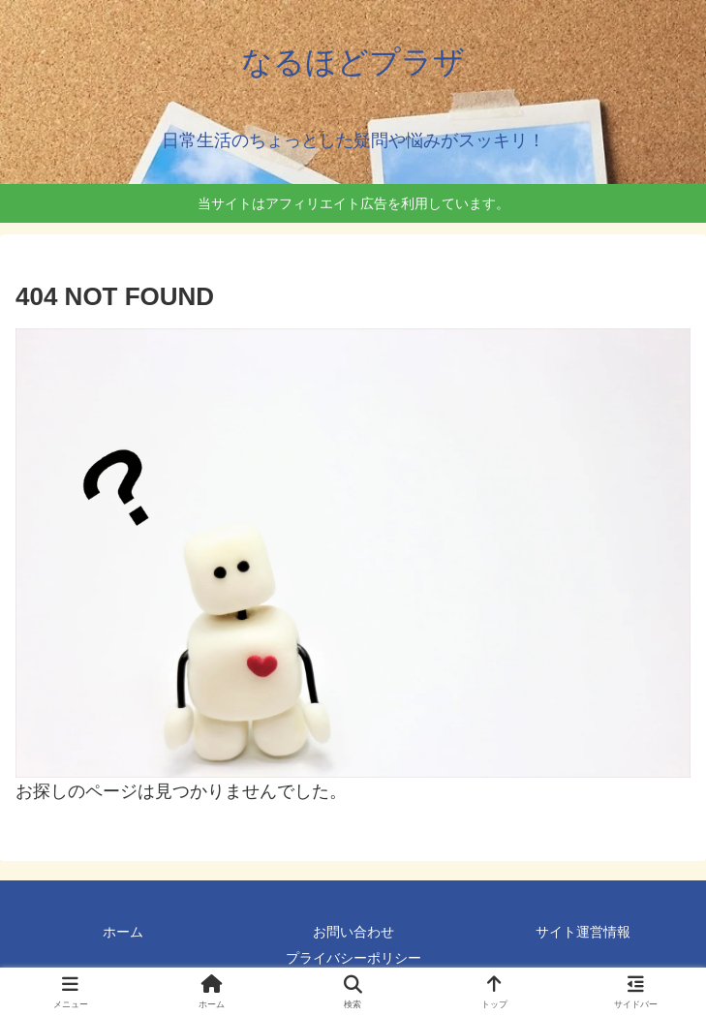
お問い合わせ (353, 931)
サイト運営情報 (583, 931)
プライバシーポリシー (353, 958)
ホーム (123, 931)
